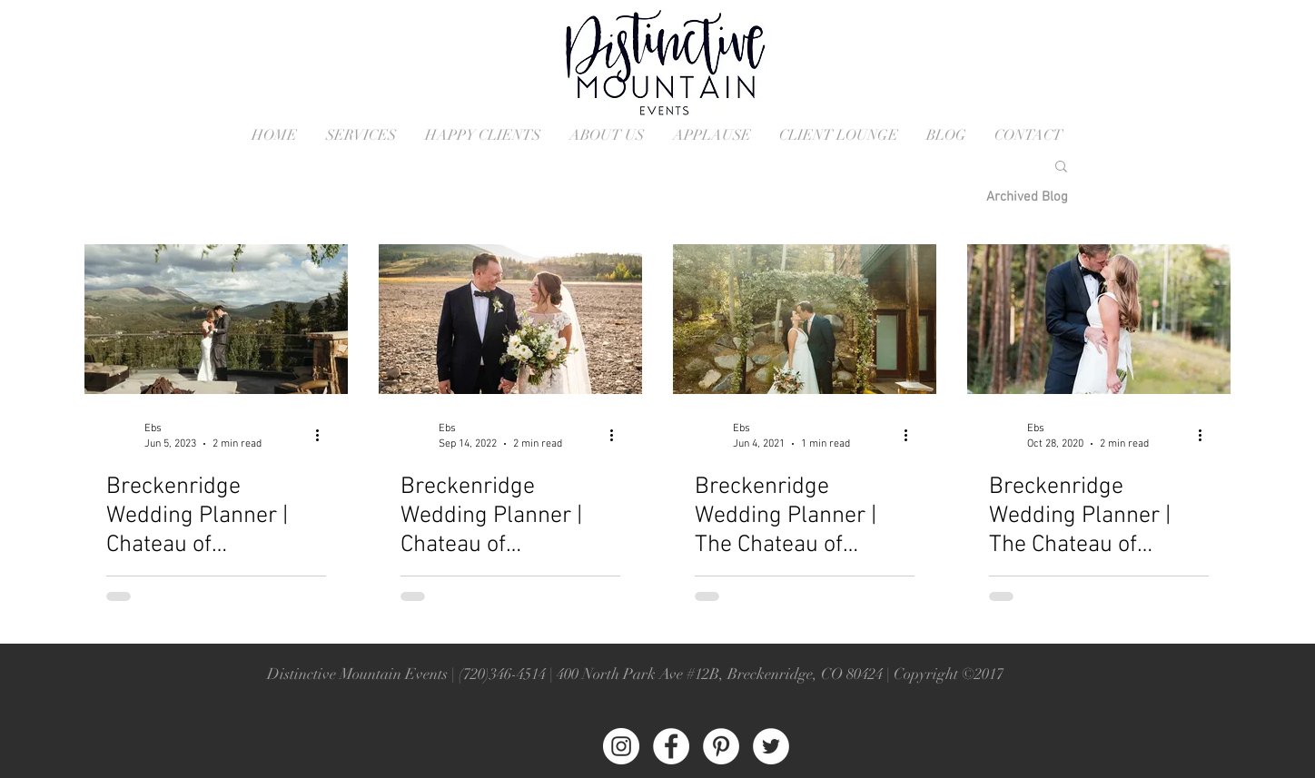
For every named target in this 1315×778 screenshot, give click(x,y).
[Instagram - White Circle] (621, 746)
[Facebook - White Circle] (671, 746)
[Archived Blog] (1027, 197)
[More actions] (323, 435)
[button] (1061, 167)
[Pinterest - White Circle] (721, 746)
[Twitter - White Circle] (771, 746)
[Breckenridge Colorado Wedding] (216, 319)
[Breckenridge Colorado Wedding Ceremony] (1099, 319)
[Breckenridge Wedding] (804, 319)
